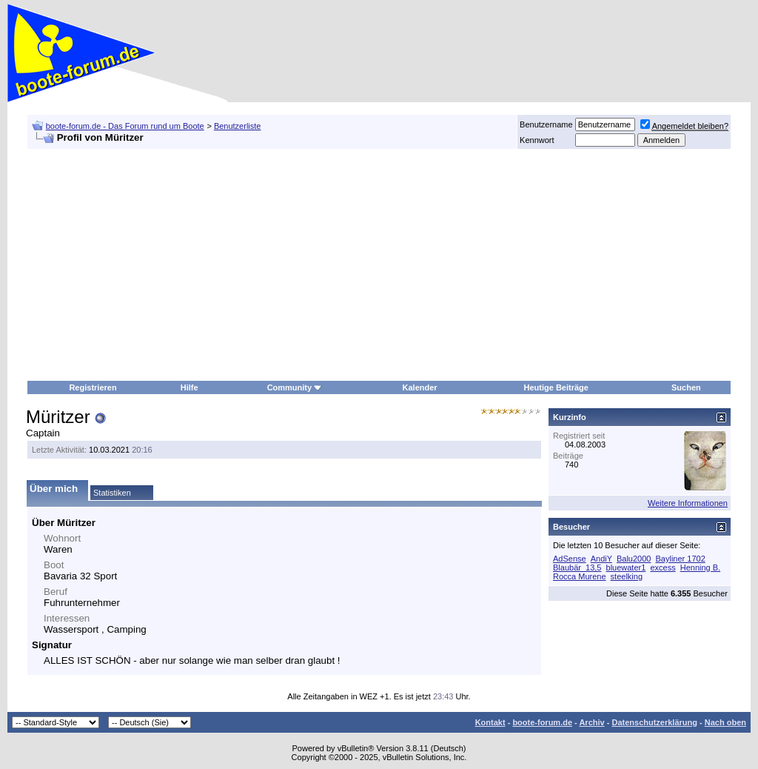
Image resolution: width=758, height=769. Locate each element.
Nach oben (725, 722)
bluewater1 (626, 567)
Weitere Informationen (688, 503)
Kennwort (537, 140)
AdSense (569, 558)
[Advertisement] (320, 265)
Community (295, 387)
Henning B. (700, 567)
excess (662, 567)
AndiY (601, 558)
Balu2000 (634, 558)
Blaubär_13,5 (577, 567)
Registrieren (92, 387)
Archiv (591, 722)
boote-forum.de (542, 722)
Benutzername (546, 124)
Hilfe (189, 387)
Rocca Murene (579, 576)
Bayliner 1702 (680, 558)
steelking (627, 576)
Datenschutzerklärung (654, 722)
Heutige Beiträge (556, 387)
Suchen (686, 387)
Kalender (420, 387)
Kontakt (490, 722)
